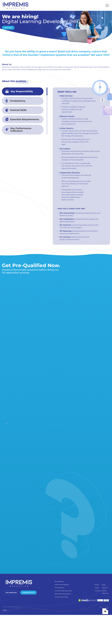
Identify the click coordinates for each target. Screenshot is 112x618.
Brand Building (59, 581)
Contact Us (98, 590)
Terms (101, 607)
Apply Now (8, 27)
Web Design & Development (63, 594)
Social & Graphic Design (61, 597)
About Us (105, 587)
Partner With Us (28, 592)
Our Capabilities (11, 592)
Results (97, 584)
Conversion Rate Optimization (63, 590)
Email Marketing (59, 587)
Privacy (107, 607)
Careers (97, 587)
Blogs (103, 584)
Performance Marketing (62, 584)
